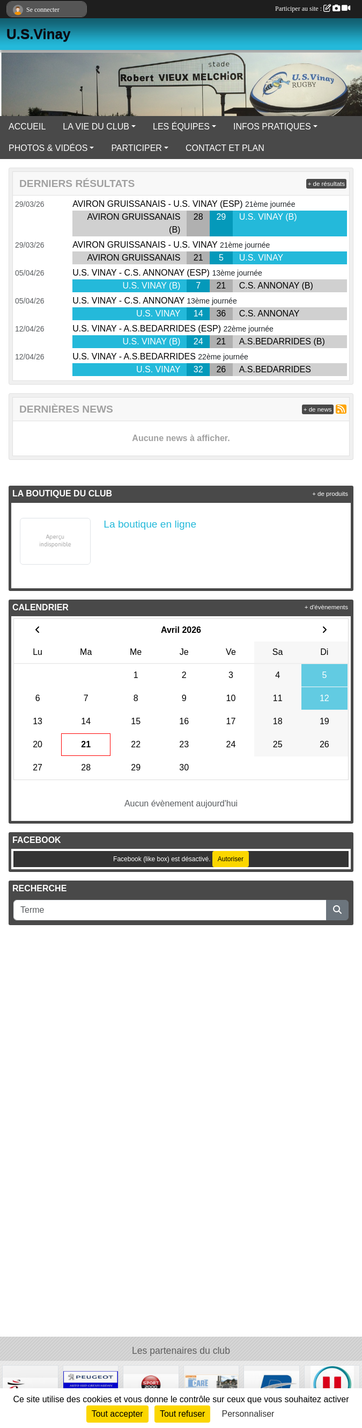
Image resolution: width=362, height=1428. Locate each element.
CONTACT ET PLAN (225, 148)
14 (198, 313)
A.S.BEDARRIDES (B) (282, 341)
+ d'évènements (326, 607)
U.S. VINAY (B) (268, 216)
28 (198, 216)
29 (221, 216)
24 (198, 341)
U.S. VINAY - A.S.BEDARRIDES (134, 356)
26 (221, 369)
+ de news (318, 409)
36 (221, 313)
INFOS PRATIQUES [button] (272, 126)
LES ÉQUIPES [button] (181, 126)
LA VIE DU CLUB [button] (96, 126)
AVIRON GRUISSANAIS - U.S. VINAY (144, 244)
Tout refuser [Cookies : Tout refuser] (182, 1413)
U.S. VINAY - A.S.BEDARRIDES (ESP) (146, 328)
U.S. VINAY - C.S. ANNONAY (128, 300)
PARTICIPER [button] (136, 148)
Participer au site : (312, 8)
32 (198, 369)
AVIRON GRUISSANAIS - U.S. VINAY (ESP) (157, 203)
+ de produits (330, 494)
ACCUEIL (27, 126)
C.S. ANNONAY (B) (276, 285)
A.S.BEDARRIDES (275, 369)
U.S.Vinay (38, 34)
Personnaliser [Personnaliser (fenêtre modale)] (248, 1413)
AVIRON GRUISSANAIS (133, 257)
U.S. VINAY (261, 257)
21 (198, 257)
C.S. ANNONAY (269, 313)
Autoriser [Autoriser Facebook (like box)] (230, 859)
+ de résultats (326, 184)
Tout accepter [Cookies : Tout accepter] (117, 1413)
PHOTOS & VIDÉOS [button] (48, 148)
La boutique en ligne (150, 524)
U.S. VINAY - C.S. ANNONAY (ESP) (141, 272)
